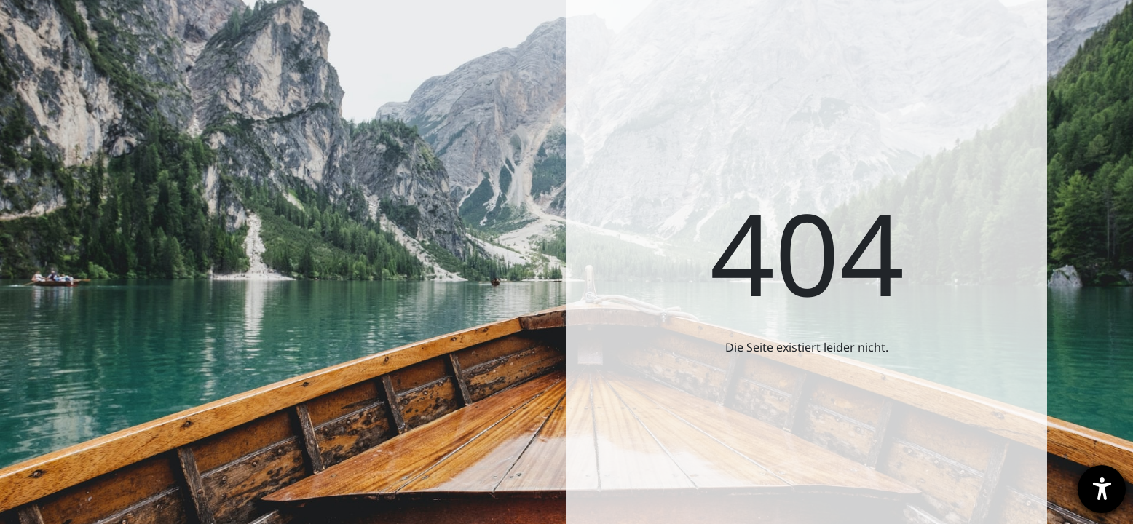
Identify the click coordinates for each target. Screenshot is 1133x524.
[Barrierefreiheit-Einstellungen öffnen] (1102, 489)
